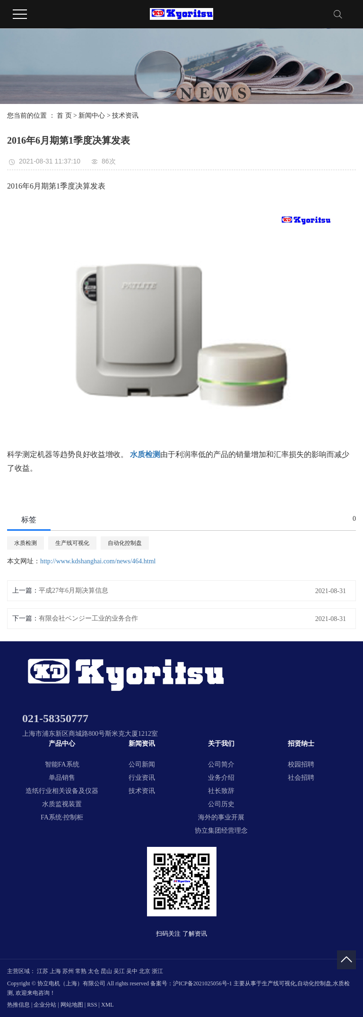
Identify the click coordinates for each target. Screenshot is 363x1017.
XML (107, 1004)
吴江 (119, 971)
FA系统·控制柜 (62, 817)
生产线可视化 (72, 543)
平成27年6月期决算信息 (73, 590)
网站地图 (71, 1004)
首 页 (64, 115)
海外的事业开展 (221, 817)
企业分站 (45, 1004)
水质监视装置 (62, 804)
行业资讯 (142, 777)
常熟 (80, 971)
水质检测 (25, 543)
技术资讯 (125, 115)
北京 (144, 971)
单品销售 (62, 777)
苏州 (68, 971)
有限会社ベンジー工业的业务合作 (88, 618)
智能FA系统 (62, 764)
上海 (55, 971)
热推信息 (18, 1004)
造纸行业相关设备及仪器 (62, 790)
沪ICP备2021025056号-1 (202, 983)
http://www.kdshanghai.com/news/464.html (98, 561)
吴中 (132, 971)
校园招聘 (301, 764)
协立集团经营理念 (221, 830)
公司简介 (221, 764)
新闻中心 (91, 115)
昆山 (106, 971)
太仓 (93, 971)
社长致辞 (221, 790)
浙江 (157, 971)
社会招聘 (301, 777)
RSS (92, 1004)
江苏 (42, 971)
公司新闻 (142, 764)
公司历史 (221, 804)
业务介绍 (221, 777)
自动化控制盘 (125, 543)
